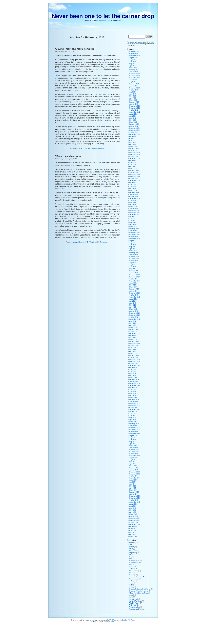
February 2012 (134, 329)
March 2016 (133, 251)
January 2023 (133, 104)
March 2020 (133, 168)
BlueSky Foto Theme (128, 620)
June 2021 (132, 140)
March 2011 (133, 339)
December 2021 (134, 128)
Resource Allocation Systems (138, 591)
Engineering (133, 553)
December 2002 (134, 518)
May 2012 (132, 323)
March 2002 (133, 536)
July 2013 (132, 301)
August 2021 (133, 136)
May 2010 (132, 349)
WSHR (133, 569)
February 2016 (134, 253)
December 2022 (134, 106)
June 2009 (132, 371)
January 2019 (133, 194)
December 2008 (134, 383)
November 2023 (134, 88)
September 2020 (134, 158)
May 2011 (132, 337)
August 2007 (133, 411)
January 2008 (133, 401)
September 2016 (134, 239)
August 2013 (133, 299)
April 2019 (132, 188)
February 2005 (134, 468)
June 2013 (132, 303)
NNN (80, 148)
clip (63, 189)
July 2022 (132, 116)
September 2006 (134, 434)
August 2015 (133, 263)
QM (130, 585)
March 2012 (133, 327)
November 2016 (134, 235)
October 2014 (133, 279)
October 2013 (133, 295)
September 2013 (134, 297)
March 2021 (133, 146)
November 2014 (134, 277)
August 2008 (133, 387)
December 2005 (134, 450)
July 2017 (132, 218)
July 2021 (132, 138)
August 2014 (133, 283)
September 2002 (134, 524)
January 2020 (133, 172)
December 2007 (134, 403)
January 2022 (133, 126)
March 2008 (133, 397)
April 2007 (132, 419)
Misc (130, 565)
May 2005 (132, 462)
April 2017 (132, 224)
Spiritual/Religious (135, 601)
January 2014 (133, 291)
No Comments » (98, 148)
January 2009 (133, 381)
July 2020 (132, 162)
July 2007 (132, 413)
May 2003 (132, 510)
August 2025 (133, 58)
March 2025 (133, 68)
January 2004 (133, 494)
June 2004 (132, 484)
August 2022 (133, 114)
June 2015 (132, 267)
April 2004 (132, 488)
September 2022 (134, 112)
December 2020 (134, 152)
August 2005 (133, 458)
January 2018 (133, 208)
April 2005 (132, 464)
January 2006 (133, 448)
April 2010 (132, 351)
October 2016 (133, 237)
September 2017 (134, 214)
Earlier (57, 76)
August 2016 (133, 241)
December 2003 (134, 496)
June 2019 (132, 186)
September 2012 (134, 319)
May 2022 (132, 120)
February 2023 (134, 102)
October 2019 (133, 178)
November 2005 (134, 452)
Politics (131, 575)
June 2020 (132, 164)
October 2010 (133, 345)
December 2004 (134, 472)
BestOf (131, 547)
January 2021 (133, 150)
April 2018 (132, 204)
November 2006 (134, 430)
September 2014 (134, 281)
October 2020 (133, 156)
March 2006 (133, 446)
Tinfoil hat (86, 148)
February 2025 (134, 70)
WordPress (112, 620)
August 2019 (133, 182)
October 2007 (133, 407)
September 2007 (134, 409)
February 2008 (134, 399)
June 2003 (132, 508)
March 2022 (133, 122)
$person (132, 543)
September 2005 (134, 456)
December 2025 (134, 52)
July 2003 (132, 506)
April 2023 (132, 98)
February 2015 (134, 271)
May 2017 (132, 222)
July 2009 (132, 369)
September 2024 (134, 78)
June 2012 (132, 321)
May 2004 (132, 486)
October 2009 (133, 363)
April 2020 (132, 166)
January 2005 (133, 470)
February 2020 (134, 170)
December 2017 (134, 210)
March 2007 (133, 421)
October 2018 (133, 196)
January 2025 (133, 72)
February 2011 (134, 341)
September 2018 (134, 198)
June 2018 (132, 200)
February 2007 (134, 423)
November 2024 (134, 76)
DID (79, 163)
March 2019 (133, 190)
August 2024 (133, 80)
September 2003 (134, 502)
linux (130, 559)
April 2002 (132, 534)
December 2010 (134, 343)
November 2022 (134, 108)
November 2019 (134, 176)
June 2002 (132, 530)
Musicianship (133, 571)
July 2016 (132, 243)
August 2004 (133, 480)
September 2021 (134, 134)
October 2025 (133, 54)
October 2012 (133, 317)
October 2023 (133, 90)
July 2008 (132, 389)
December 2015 (134, 257)
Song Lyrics (133, 599)
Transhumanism (134, 607)
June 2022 (132, 118)
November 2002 (134, 520)
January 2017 (133, 230)
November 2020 (134, 154)
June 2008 (132, 391)
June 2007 (132, 415)
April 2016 (132, 249)
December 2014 (134, 275)
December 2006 (134, 428)
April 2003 (132, 512)
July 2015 (132, 265)
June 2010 (132, 347)
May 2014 (132, 285)
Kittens (133, 581)
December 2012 (134, 313)
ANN (130, 545)
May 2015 (132, 269)
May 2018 (132, 202)
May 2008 (132, 393)
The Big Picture (134, 603)
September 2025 (134, 56)
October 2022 (133, 110)
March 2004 (133, 490)
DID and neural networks (68, 156)
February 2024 (134, 84)
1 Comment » (103, 242)
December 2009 (134, 359)
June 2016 (132, 245)
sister (131, 595)
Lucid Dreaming (134, 561)
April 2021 (132, 144)
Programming (133, 579)
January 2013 (133, 311)
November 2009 (134, 361)
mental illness (78, 242)
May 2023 (132, 96)
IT (130, 557)
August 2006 (133, 436)
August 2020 (133, 160)
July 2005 (132, 460)
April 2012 (132, 325)
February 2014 (134, 289)
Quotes (131, 587)
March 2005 (133, 466)
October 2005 (133, 454)
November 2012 (134, 315)
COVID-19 (132, 551)
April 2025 (132, 66)
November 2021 (134, 130)
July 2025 (132, 60)
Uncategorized (134, 609)
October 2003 (133, 500)
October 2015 (133, 261)
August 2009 (133, 367)
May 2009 (132, 373)
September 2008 (134, 385)
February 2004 (134, 492)
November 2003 (134, 498)
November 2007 (134, 405)
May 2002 (132, 532)
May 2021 (132, 142)
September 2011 (134, 333)
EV (130, 555)
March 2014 (133, 287)
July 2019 (132, 184)
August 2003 (133, 504)
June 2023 (132, 94)
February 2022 (134, 124)
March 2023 (133, 100)
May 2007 (132, 417)
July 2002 (132, 528)
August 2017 (133, 216)
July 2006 (132, 438)
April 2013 (132, 307)
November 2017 (134, 212)
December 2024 (134, 74)
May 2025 (132, 64)
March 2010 (133, 353)
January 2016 (133, 255)
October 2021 (133, 132)
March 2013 (133, 309)
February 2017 (134, 228)
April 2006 (132, 444)
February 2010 (134, 355)
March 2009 (133, 377)
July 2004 (132, 482)
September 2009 (134, 365)
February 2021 (134, 148)
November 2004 (134, 474)
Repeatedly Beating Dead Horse (139, 589)
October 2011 (133, 331)
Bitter (131, 549)
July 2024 (132, 82)
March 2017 (133, 226)
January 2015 (133, 273)
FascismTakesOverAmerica (139, 577)
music (131, 567)
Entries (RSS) (95, 621)
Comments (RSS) (108, 621)
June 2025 (132, 62)
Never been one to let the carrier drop (103, 16)
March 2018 (133, 206)
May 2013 (132, 305)
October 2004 (133, 476)
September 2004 (134, 478)
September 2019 (134, 180)
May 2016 (132, 247)
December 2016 (134, 233)
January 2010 (133, 357)
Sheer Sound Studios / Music (138, 593)
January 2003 (133, 516)
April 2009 (132, 375)
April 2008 (132, 395)
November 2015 (134, 259)
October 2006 (133, 432)
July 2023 (132, 92)
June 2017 (132, 220)
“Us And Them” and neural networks (74, 49)
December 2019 (134, 174)
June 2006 (132, 440)
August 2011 (133, 335)
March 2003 (133, 514)
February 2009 (134, 379)
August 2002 (133, 526)
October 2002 (133, 522)
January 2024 (133, 86)
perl (132, 583)
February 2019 (134, 192)
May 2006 (132, 442)
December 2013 (134, 293)
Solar (131, 597)
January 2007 (133, 426)
